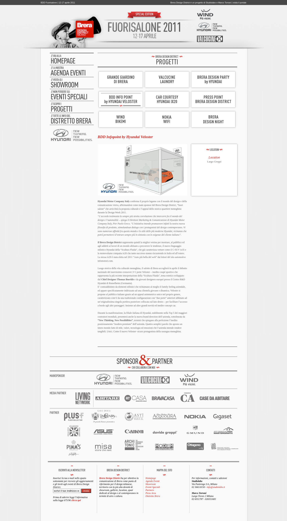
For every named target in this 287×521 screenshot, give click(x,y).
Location (214, 157)
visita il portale (239, 2)
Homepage (150, 478)
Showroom (150, 484)
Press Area (150, 493)
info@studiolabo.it (216, 487)
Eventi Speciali (152, 487)
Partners (149, 490)
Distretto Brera (152, 496)
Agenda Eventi (152, 481)
